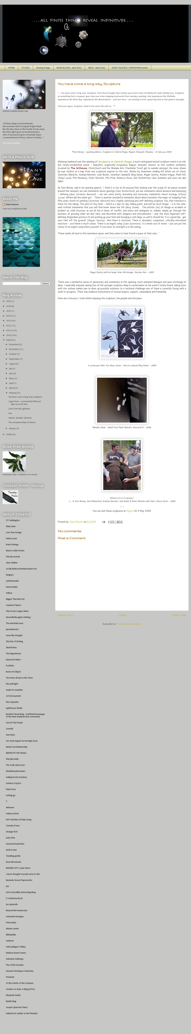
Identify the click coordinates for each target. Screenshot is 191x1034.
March (12, 388)
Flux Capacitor (12, 702)
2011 (9, 330)
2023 (9, 301)
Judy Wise (10, 838)
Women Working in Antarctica (19, 971)
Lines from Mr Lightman (19, 409)
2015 (9, 311)
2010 (9, 335)
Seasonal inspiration (15, 844)
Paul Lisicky (11, 923)
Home (122, 615)
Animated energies (15, 917)
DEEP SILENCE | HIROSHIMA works (130, 67)
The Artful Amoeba (14, 965)
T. (6, 801)
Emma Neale (11, 587)
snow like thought (14, 635)
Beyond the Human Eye (16, 910)
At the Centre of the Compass (19, 983)
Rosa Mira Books (13, 862)
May (11, 378)
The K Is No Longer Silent (17, 611)
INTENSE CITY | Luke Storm (18, 868)
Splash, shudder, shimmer (20, 418)
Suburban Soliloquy (14, 959)
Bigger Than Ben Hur (15, 599)
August (12, 364)
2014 (9, 316)
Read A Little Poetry (15, 551)
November (14, 349)
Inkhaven (10, 807)
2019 (9, 306)
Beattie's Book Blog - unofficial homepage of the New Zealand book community (25, 715)
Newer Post (65, 615)
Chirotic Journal (13, 557)
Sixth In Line (11, 850)
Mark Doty (11, 789)
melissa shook (12, 814)
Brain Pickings (12, 545)
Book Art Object (13, 672)
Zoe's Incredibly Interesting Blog (21, 892)
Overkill (9, 729)
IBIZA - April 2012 (96, 67)
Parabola (10, 977)
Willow (9, 593)
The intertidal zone (14, 623)
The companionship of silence (22, 422)
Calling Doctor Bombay (16, 777)
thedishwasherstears (15, 771)
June (11, 373)
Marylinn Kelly (12, 759)
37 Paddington (13, 520)
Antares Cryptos (13, 783)
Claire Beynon (12, 204)
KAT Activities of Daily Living (18, 820)
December (14, 344)
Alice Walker (12, 563)
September (14, 359)
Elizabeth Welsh (13, 995)
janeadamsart (12, 629)
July (11, 369)
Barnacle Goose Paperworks (19, 880)
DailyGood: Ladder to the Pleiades (22, 1013)
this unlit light (12, 684)
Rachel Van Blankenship (16, 747)
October (13, 354)
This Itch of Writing (14, 641)
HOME (11, 67)
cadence (10, 941)
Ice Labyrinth (12, 904)
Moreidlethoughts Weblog (18, 617)
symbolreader (12, 581)
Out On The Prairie (14, 723)
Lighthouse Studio (14, 708)
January (12, 428)
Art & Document (13, 696)
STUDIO (25, 67)
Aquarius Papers (13, 605)
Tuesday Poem (13, 826)
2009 (9, 340)
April (11, 383)
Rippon (130, 510)
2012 (9, 326)
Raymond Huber (13, 660)
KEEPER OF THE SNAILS (16, 753)
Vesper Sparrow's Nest (16, 1007)
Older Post (179, 615)
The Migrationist (13, 654)
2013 (9, 321)
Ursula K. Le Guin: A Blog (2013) (20, 989)
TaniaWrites (11, 648)
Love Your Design (14, 532)
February (13, 393)
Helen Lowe (11, 538)
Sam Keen (10, 735)
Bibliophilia (11, 935)
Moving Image (43, 67)
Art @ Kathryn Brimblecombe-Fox (21, 569)
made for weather (14, 690)
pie (7, 886)
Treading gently (13, 856)
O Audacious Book (14, 898)
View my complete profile (15, 209)
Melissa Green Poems (16, 953)
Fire (10, 413)
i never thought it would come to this (23, 874)
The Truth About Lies (15, 765)
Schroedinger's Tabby (16, 947)
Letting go (10, 795)
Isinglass (10, 575)
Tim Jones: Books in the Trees (19, 678)
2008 (9, 434)
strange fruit (11, 832)
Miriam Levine (12, 929)
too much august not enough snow (22, 741)
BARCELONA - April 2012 (69, 67)
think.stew (11, 526)
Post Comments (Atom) (129, 624)
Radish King (11, 1001)
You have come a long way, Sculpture (25, 397)
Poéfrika (10, 666)
